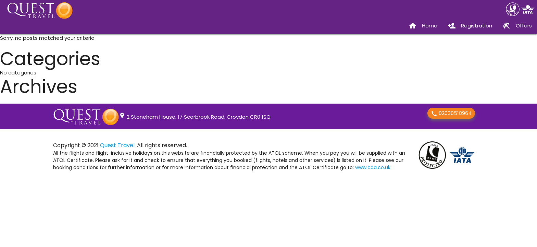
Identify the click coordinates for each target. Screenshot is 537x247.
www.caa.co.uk (372, 167)
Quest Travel (117, 145)
